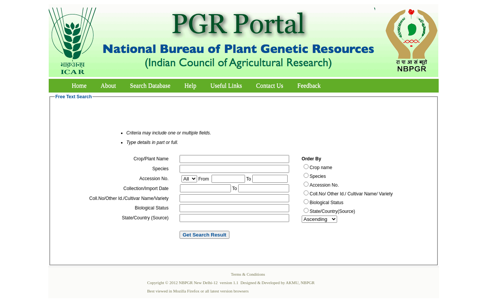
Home (79, 85)
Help (190, 85)
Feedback (309, 85)
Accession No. (324, 185)
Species (318, 176)
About (108, 85)
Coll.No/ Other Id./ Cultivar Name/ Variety (351, 194)
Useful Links (226, 85)
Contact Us (269, 85)
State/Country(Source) (332, 211)
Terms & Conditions (248, 274)
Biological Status (327, 202)
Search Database (150, 85)
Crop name (321, 167)
